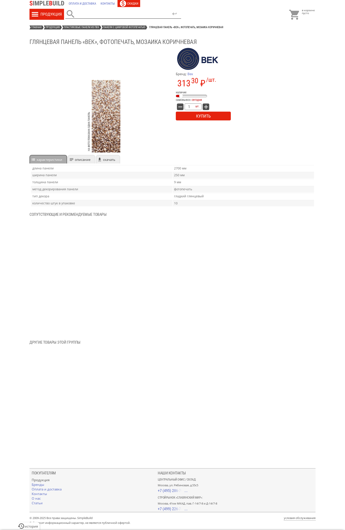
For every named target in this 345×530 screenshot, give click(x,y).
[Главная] (48, 3)
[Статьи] (37, 503)
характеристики (49, 159)
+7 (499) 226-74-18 (173, 508)
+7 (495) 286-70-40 (173, 490)
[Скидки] (128, 3)
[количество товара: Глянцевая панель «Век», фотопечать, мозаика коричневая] (189, 106)
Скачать (109, 159)
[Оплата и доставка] (82, 3)
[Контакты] (108, 3)
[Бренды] (38, 484)
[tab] (48, 159)
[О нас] (36, 498)
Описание (82, 159)
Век (190, 74)
